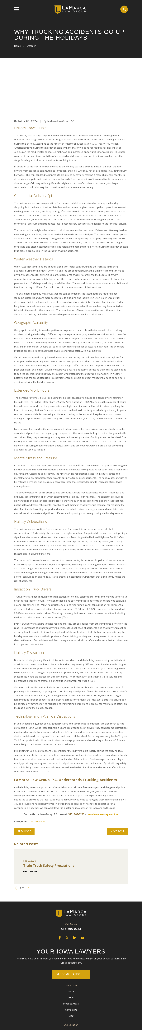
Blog (71, 972)
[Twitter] (67, 895)
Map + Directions (71, 1000)
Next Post (117, 788)
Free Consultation (71, 931)
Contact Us (71, 966)
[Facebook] (59, 895)
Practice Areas (71, 960)
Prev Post (24, 788)
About (71, 954)
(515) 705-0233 (76, 771)
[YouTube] (82, 895)
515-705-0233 (71, 885)
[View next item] (28, 845)
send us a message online (103, 771)
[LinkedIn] (74, 895)
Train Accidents (36, 778)
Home (71, 948)
